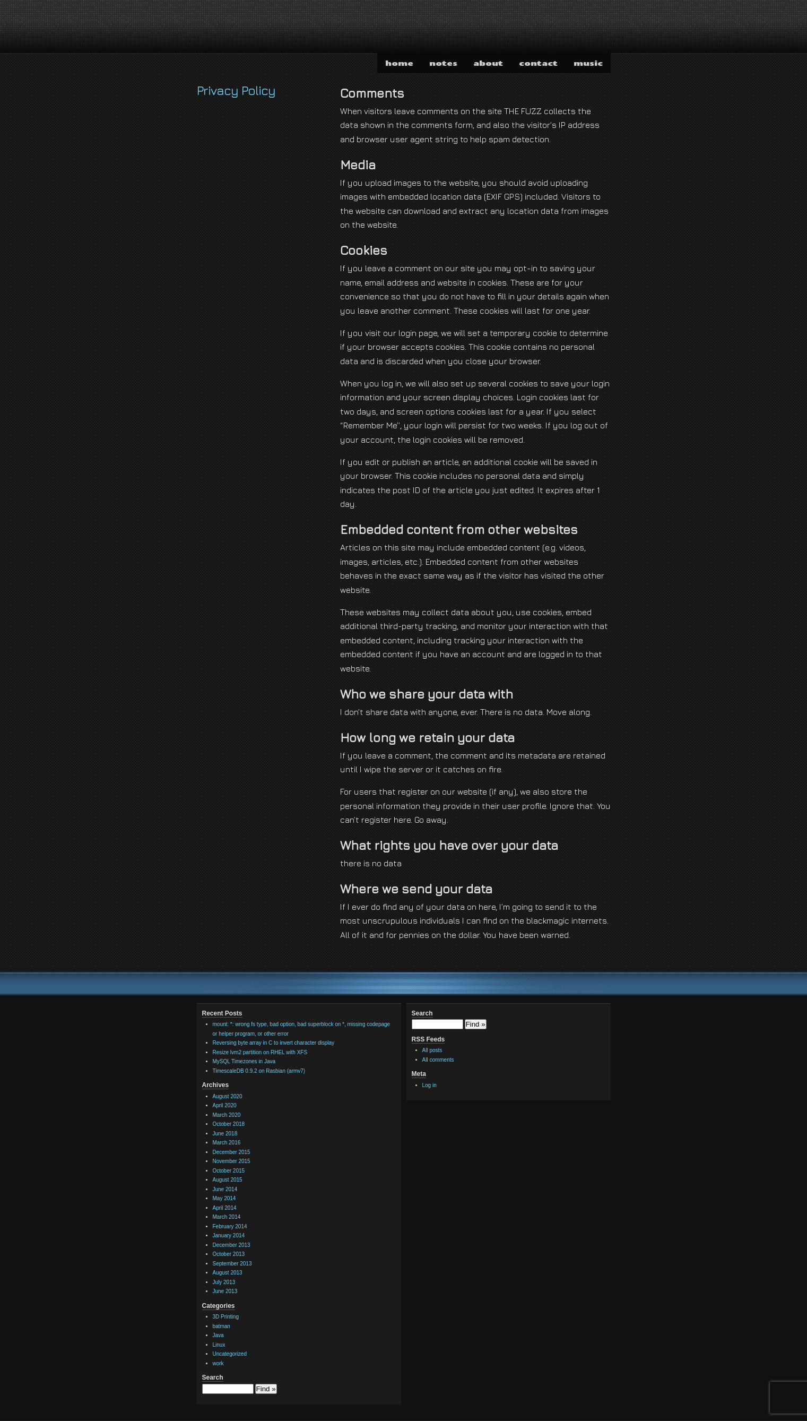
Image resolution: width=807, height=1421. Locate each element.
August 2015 (227, 1180)
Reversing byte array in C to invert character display (274, 1043)
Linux (219, 1345)
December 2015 (231, 1152)
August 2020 (227, 1096)
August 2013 (227, 1273)
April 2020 (225, 1105)
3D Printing (226, 1317)
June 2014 (225, 1189)
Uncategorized (230, 1354)
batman (221, 1326)
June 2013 (225, 1291)
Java (218, 1335)
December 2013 (231, 1245)
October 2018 (229, 1124)
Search (212, 1377)
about (488, 62)
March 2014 (227, 1217)
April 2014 (225, 1208)
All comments (438, 1060)
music (588, 62)
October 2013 (229, 1254)
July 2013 (224, 1282)
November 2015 (231, 1161)
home (399, 62)
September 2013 (232, 1264)
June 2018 (225, 1133)
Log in (429, 1085)
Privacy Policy (236, 90)
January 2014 (229, 1235)
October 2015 (229, 1171)
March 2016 (227, 1143)
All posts (432, 1050)
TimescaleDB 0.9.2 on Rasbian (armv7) (259, 1071)
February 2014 (230, 1226)
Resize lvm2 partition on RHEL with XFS (260, 1052)
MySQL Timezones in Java (244, 1061)
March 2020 (227, 1115)
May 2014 (224, 1198)
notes (443, 62)
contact (538, 62)
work (218, 1363)
